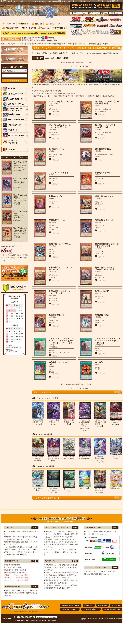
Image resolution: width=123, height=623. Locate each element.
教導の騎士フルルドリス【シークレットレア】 (106, 268)
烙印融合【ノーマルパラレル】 (60, 363)
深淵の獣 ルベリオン (104, 196)
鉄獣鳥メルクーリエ (104, 173)
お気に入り (54, 114)
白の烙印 (99, 362)
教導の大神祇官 (102, 291)
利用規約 (104, 13)
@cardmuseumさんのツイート (11, 246)
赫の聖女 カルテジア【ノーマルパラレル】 (107, 126)
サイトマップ (94, 13)
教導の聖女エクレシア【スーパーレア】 (60, 268)
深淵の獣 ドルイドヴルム (60, 244)
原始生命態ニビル (57, 315)
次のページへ (82, 66)
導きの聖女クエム (103, 149)
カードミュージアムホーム (41, 53)
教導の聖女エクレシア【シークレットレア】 (107, 245)
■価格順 (58, 58)
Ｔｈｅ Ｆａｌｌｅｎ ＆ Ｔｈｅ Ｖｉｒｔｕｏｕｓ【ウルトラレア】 (107, 341)
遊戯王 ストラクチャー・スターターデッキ (69, 53)
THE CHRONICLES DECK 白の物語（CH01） (102, 53)
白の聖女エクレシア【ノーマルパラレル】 (107, 103)
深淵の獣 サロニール (104, 220)
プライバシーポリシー (80, 13)
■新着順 (65, 58)
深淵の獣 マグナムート (59, 220)
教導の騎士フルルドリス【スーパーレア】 (59, 292)
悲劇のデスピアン (57, 196)
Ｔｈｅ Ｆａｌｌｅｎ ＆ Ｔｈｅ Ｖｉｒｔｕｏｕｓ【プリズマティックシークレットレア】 (61, 342)
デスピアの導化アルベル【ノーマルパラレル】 (59, 126)
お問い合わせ (114, 13)
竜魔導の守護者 (102, 315)
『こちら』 (62, 550)
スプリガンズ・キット (58, 173)
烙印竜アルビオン (57, 149)
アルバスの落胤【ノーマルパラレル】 (60, 103)
